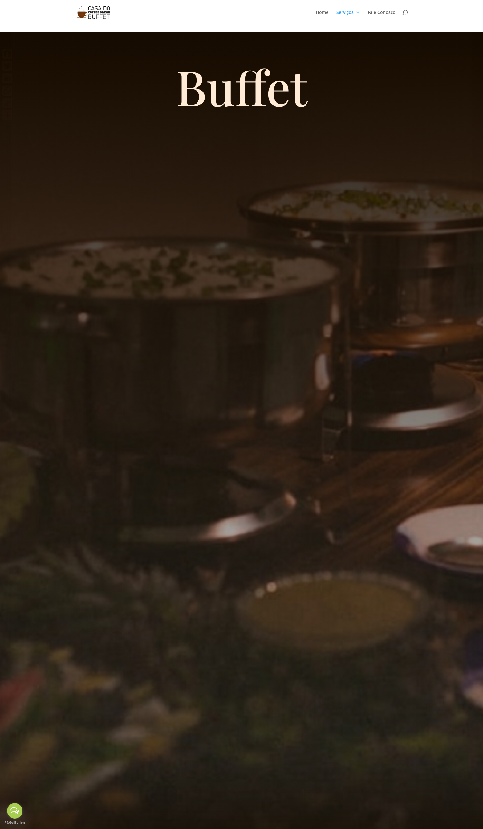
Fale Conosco (382, 12)
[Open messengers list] (14, 811)
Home (322, 12)
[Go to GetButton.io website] (15, 823)
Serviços (345, 12)
